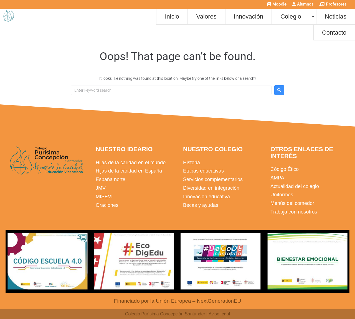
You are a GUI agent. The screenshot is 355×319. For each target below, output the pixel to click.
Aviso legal (219, 314)
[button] (294, 16)
